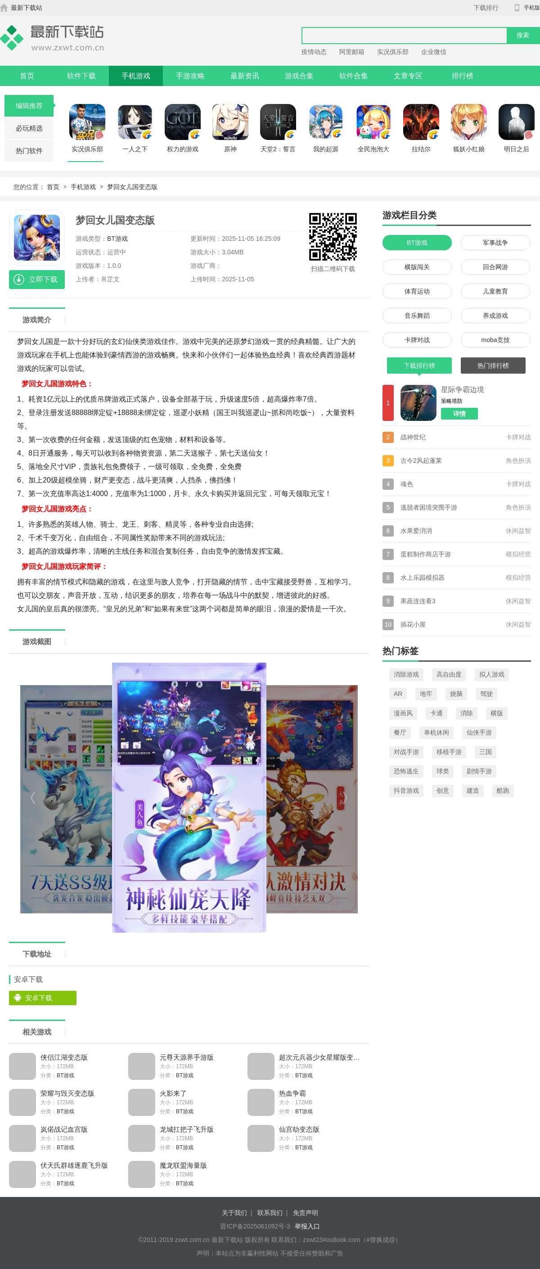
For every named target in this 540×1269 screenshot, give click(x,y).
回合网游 (495, 267)
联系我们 (270, 1212)
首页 (27, 76)
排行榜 (462, 76)
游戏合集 (299, 76)
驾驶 (486, 693)
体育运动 (417, 291)
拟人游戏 (491, 674)
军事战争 (495, 242)
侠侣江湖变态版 (64, 1057)
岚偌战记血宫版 (64, 1129)
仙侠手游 (479, 732)
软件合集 (353, 76)
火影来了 (173, 1093)
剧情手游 (479, 771)
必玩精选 (29, 128)
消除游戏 (406, 674)
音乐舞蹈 (417, 315)
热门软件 (29, 150)
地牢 (426, 693)
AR (398, 693)
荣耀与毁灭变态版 (67, 1093)
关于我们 (234, 1212)
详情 (459, 413)
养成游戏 (495, 315)
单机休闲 (436, 732)
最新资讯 (244, 76)
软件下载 (81, 76)
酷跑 (503, 790)
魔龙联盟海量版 (183, 1165)
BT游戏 (117, 238)
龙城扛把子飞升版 (187, 1129)
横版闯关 (417, 267)
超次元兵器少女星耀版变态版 (320, 1057)
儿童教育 (495, 291)
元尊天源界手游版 (187, 1057)
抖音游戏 (406, 790)
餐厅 (400, 732)
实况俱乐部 (393, 51)
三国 (485, 751)
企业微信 (433, 51)
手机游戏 (136, 76)
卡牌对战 (417, 339)
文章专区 (408, 76)
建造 (473, 790)
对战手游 (406, 751)
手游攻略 (190, 76)
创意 (442, 790)
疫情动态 (314, 51)
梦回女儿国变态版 (132, 186)
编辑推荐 (35, 105)
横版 (496, 713)
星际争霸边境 (462, 389)
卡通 (436, 713)
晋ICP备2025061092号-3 (255, 1226)
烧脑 (456, 693)
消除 (466, 713)
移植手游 (449, 751)
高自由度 (449, 674)
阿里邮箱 (351, 51)
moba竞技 (495, 339)
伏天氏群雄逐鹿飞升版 (74, 1165)
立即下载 (43, 279)
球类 (442, 771)
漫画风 (403, 713)
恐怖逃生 (406, 771)
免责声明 (305, 1212)
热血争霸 (292, 1093)
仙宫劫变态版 (299, 1129)
